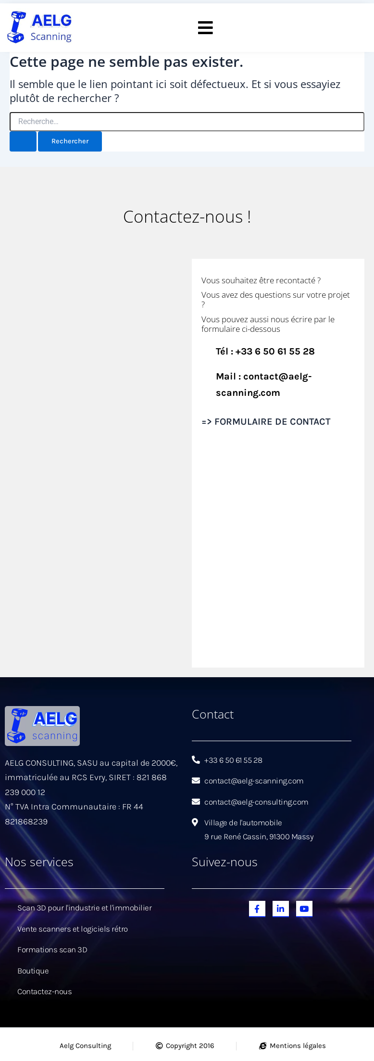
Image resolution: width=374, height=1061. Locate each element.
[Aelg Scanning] (96, 462)
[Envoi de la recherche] (23, 142)
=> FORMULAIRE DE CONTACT (265, 421)
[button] (206, 28)
